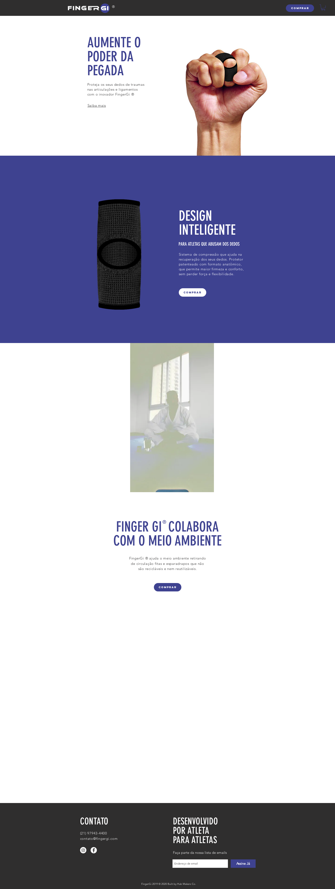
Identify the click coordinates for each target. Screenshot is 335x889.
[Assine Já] (243, 863)
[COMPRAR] (300, 8)
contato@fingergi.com (99, 838)
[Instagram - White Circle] (83, 850)
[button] (323, 7)
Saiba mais (97, 105)
